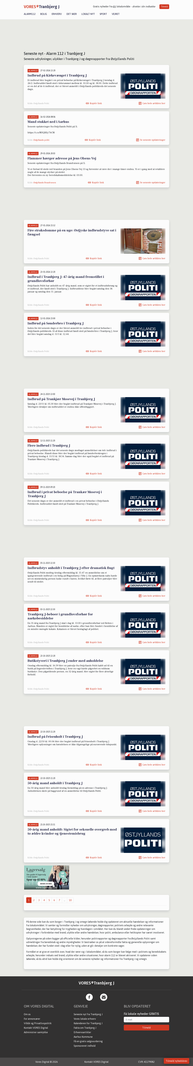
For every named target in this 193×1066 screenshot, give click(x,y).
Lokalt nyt (88, 14)
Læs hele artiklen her (154, 103)
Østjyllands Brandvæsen (44, 182)
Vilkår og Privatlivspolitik (38, 1023)
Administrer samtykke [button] (36, 1032)
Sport (103, 14)
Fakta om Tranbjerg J (85, 1027)
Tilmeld (164, 6)
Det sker (72, 14)
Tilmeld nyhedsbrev (176, 1061)
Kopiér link (96, 103)
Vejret (116, 14)
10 (70, 900)
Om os (27, 1014)
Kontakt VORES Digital (36, 1027)
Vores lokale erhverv (85, 1018)
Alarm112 (30, 14)
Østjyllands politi (41, 140)
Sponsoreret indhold (85, 1045)
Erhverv (57, 14)
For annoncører (32, 1018)
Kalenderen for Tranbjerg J (88, 1023)
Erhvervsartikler (82, 1032)
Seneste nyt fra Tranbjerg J (88, 1014)
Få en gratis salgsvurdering (88, 1041)
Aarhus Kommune (83, 1036)
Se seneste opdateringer (152, 139)
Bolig (43, 14)
